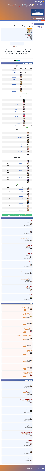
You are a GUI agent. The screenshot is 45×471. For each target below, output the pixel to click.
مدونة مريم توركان (21, 144)
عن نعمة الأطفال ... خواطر (28, 357)
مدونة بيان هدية (18, 123)
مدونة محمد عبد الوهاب (20, 137)
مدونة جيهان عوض (17, 116)
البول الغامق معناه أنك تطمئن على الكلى (25, 237)
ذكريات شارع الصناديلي (28, 313)
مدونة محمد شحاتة (14, 84)
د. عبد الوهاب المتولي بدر (25, 314)
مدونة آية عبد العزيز (21, 189)
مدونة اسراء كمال (21, 210)
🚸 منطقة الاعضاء (32, 6)
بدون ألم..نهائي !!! (29, 350)
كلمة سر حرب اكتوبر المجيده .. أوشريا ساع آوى (24, 365)
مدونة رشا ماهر (18, 102)
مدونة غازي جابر (14, 70)
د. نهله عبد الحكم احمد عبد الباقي (24, 344)
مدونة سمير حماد (21, 172)
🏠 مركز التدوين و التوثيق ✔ (39, 4)
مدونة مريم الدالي (21, 196)
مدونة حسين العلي (21, 205)
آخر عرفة (30, 261)
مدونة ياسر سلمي (21, 139)
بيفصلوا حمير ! (29, 457)
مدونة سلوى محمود (17, 118)
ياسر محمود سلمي (26, 336)
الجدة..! (31, 220)
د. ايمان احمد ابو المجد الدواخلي (24, 238)
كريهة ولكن (30, 278)
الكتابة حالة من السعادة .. (28, 306)
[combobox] (40, 18)
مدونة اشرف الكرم (14, 79)
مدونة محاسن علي (17, 109)
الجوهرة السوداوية (29, 228)
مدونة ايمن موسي (14, 72)
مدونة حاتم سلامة (14, 86)
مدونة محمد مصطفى (21, 203)
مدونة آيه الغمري (21, 146)
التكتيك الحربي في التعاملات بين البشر (26, 343)
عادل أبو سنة (30, 245)
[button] (37, 14)
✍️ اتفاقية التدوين (15, 4)
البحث (33, 18)
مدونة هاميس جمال (17, 125)
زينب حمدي (26, 329)
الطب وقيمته (30, 253)
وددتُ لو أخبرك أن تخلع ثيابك (27, 372)
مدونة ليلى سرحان (21, 191)
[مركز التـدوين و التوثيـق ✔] (42, 28)
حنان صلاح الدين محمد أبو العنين (24, 221)
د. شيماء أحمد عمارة (25, 351)
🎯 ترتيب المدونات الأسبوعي (38, 5)
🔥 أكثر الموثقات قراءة (11, 5)
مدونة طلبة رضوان (21, 177)
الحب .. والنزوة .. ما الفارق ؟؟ (27, 328)
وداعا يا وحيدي (29, 286)
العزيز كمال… (30, 294)
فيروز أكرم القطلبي (26, 373)
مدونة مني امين (21, 179)
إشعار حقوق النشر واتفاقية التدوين (16, 215)
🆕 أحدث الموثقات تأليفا (19, 5)
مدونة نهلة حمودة (14, 77)
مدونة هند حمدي (14, 91)
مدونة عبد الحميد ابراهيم (17, 111)
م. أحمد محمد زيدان (26, 262)
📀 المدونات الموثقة (31, 4)
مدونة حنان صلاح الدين (20, 151)
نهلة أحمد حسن (26, 246)
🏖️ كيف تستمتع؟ (9, 4)
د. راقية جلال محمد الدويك (25, 254)
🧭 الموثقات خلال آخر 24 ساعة (29, 5)
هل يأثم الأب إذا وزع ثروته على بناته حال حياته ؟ (25, 335)
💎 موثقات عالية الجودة (25, 6)
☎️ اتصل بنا (18, 6)
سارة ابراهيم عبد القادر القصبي (24, 271)
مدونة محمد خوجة (21, 198)
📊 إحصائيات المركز (39, 6)
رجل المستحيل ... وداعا (28, 320)
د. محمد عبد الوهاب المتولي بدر (24, 321)
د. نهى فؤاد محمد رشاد (25, 229)
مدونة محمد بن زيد (17, 104)
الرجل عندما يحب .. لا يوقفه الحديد (26, 270)
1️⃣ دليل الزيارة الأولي (23, 4)
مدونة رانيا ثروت (28, 35)
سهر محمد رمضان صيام (25, 295)
